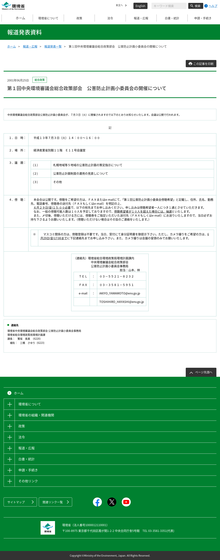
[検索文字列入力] (168, 6)
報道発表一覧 (53, 46)
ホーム (17, 18)
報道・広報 (30, 46)
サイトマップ (16, 502)
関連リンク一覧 (53, 502)
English (140, 6)
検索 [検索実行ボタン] (198, 6)
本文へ (120, 6)
